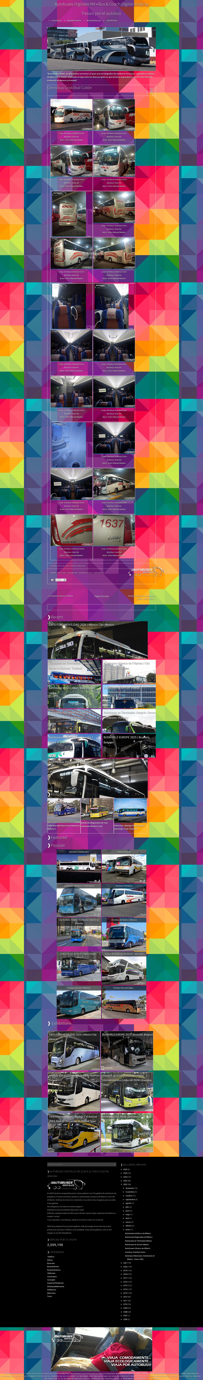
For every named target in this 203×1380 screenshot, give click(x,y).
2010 (125, 1304)
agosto (129, 1203)
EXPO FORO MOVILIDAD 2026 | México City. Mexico (81, 624)
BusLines (82, 566)
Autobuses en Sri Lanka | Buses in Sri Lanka (71, 690)
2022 (125, 1184)
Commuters (52, 1277)
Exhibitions (51, 1290)
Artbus (50, 1260)
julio (127, 1207)
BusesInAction (53, 1267)
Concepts (51, 1280)
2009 (125, 1308)
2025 (125, 1173)
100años (50, 1257)
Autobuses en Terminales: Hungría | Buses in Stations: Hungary (129, 715)
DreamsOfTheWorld (55, 1283)
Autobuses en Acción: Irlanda (121, 688)
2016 (125, 1282)
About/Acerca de (94, 20)
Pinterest (99, 573)
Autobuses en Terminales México (138, 1241)
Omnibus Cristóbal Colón (70, 87)
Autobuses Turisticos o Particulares (79, 886)
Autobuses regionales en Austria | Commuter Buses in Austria (69, 715)
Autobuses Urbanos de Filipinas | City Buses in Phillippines (126, 666)
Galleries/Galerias (74, 20)
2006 (125, 1319)
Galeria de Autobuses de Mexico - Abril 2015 (124, 954)
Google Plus (85, 573)
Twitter (61, 573)
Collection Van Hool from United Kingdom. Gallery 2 (78, 956)
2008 (125, 1312)
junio (128, 1211)
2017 (125, 1278)
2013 (125, 1293)
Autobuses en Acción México (137, 1244)
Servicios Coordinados (79, 852)
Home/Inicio (56, 20)
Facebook (72, 573)
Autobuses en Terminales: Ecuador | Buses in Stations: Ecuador (71, 740)
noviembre (130, 1192)
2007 (125, 1315)
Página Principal (101, 596)
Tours (49, 1296)
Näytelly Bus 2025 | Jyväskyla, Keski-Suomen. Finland (82, 762)
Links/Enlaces (111, 20)
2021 (125, 1263)
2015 (125, 1285)
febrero (129, 1226)
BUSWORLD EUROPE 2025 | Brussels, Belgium (126, 740)
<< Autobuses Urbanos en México (60, 596)
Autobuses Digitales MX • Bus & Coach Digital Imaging (101, 4)
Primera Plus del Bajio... (123, 988)
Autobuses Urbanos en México (137, 1248)
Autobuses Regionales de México (139, 1237)
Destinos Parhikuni (124, 886)
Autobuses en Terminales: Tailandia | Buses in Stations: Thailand (71, 666)
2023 (125, 1181)
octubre (129, 1196)
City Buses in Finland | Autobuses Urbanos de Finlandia (79, 922)
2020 (125, 1267)
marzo (128, 1222)
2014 (125, 1289)
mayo (128, 1214)
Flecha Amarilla (124, 852)
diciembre (130, 1188)
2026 (125, 1169)
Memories (51, 1293)
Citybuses (51, 1273)
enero (128, 1230)
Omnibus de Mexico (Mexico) (124, 920)
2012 (125, 1297)
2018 (125, 1274)
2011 (125, 1301)
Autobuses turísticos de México (138, 1233)
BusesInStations (53, 1270)
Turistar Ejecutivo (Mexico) (79, 988)
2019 (125, 1270)
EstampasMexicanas (55, 1286)
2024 (125, 1177)
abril (128, 1218)
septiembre (130, 1199)
